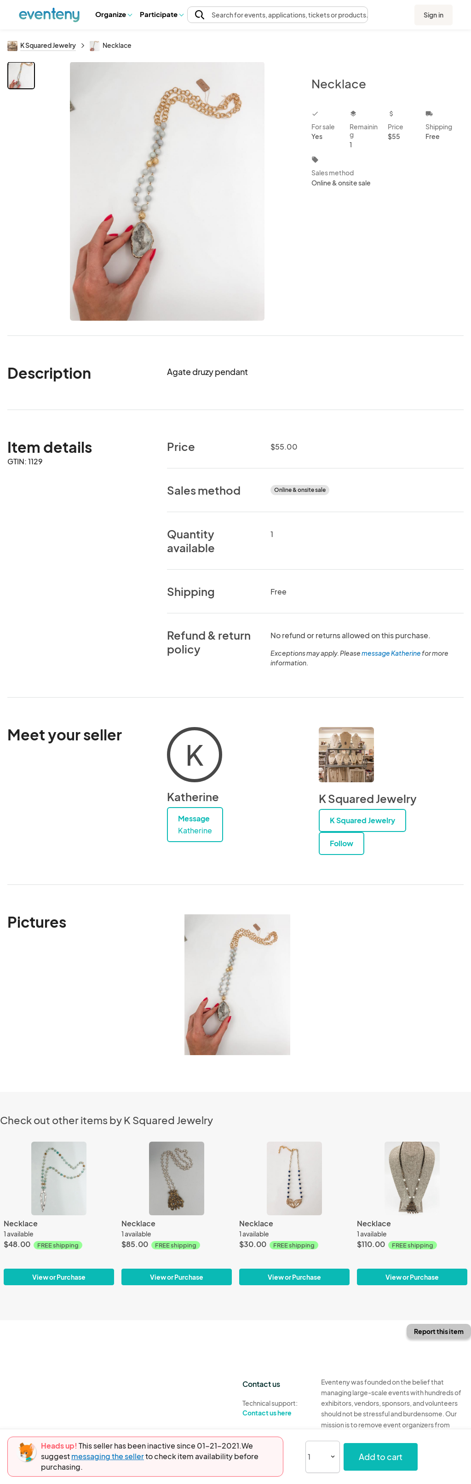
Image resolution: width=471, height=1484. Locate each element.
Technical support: (274, 1408)
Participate (161, 14)
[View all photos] (167, 191)
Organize (113, 14)
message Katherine (391, 653)
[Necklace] (59, 1178)
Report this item (439, 1331)
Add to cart (380, 1456)
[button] (113, 14)
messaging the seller (107, 1456)
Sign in (433, 15)
